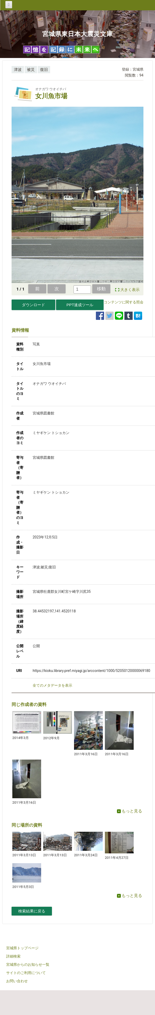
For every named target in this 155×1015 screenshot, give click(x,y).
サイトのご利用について (26, 973)
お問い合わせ (17, 981)
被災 (31, 69)
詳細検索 (13, 956)
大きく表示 (130, 289)
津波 (18, 69)
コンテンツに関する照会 (123, 302)
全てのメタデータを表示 (52, 685)
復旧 (44, 69)
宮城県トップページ (22, 948)
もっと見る (129, 811)
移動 (101, 288)
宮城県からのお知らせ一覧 (27, 964)
